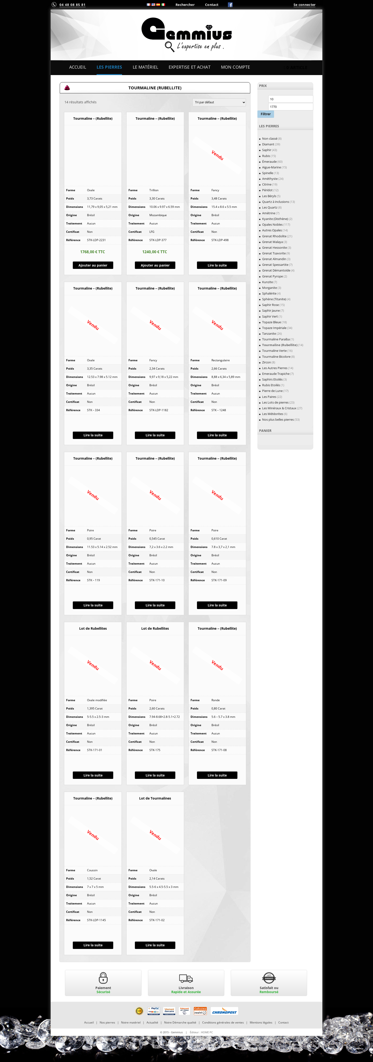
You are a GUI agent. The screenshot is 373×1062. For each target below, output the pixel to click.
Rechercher (185, 4)
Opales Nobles (272, 224)
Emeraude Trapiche (276, 373)
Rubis (266, 156)
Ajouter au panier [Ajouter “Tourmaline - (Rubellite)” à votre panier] (93, 265)
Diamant (268, 144)
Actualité (152, 1022)
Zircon (266, 362)
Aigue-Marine (271, 167)
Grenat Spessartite (275, 264)
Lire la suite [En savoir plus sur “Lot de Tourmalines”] (155, 945)
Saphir (266, 150)
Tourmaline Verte (274, 350)
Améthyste (270, 178)
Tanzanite (269, 333)
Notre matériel (131, 1022)
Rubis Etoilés (271, 385)
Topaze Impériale (274, 328)
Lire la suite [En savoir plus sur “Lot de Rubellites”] (93, 775)
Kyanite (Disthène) (275, 219)
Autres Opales (272, 230)
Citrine (266, 184)
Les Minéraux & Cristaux (279, 408)
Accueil (77, 67)
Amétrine (268, 213)
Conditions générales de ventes (223, 1022)
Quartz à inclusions (275, 202)
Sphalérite (269, 293)
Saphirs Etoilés (272, 379)
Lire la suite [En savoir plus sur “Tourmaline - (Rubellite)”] (217, 265)
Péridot (267, 190)
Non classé (269, 138)
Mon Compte (235, 67)
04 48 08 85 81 (72, 4)
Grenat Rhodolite (274, 236)
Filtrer (266, 114)
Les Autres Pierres (274, 368)
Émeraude (269, 161)
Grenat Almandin (274, 259)
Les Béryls (269, 196)
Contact (211, 4)
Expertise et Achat (190, 67)
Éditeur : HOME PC (201, 1032)
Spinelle (267, 173)
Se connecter (304, 4)
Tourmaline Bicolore (276, 356)
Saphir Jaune (271, 310)
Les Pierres (109, 67)
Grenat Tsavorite (274, 253)
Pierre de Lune (272, 391)
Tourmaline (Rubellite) (279, 345)
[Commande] (219, 102)
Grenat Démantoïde (276, 270)
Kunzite (267, 282)
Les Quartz (269, 207)
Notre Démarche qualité (180, 1022)
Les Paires (269, 397)
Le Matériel (145, 67)
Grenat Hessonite (274, 247)
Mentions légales (261, 1022)
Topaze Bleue (271, 322)
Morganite (269, 288)
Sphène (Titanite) (274, 299)
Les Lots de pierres (275, 402)
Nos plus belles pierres (278, 419)
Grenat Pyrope (272, 276)
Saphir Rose (270, 305)
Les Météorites (272, 414)
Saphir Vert (270, 316)
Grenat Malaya (272, 242)
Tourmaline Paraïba (276, 339)
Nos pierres (107, 1022)
